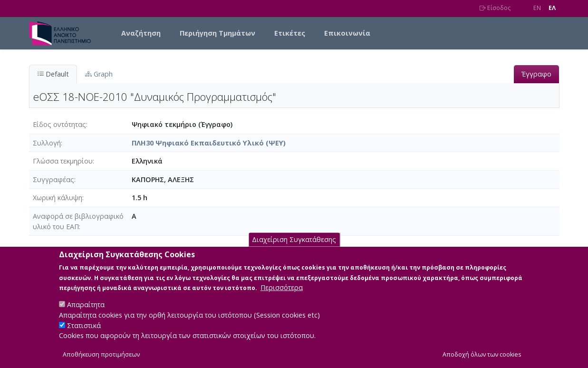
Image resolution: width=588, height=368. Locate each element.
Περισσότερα (281, 297)
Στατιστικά (84, 335)
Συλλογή (47, 142)
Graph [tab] (99, 73)
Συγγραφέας (53, 179)
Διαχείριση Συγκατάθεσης (294, 249)
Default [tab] (53, 73)
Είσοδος (495, 8)
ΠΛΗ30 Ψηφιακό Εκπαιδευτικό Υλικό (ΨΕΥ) (209, 142)
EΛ (552, 8)
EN (537, 8)
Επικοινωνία (347, 33)
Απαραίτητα (86, 315)
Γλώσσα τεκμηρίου (63, 160)
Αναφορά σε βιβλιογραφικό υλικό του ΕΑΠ (78, 221)
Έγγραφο (536, 73)
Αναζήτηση (141, 33)
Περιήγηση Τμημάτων (217, 33)
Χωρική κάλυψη (57, 197)
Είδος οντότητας (59, 124)
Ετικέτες (289, 33)
